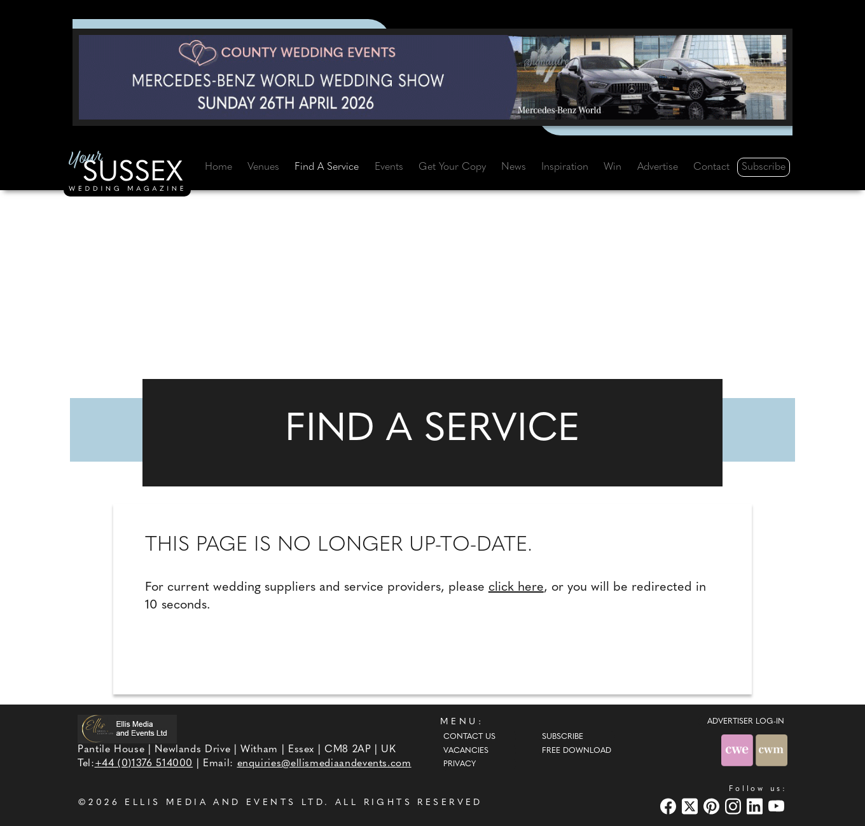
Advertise (657, 167)
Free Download (576, 751)
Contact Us (469, 737)
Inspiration (564, 167)
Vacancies (465, 751)
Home (218, 167)
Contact (711, 167)
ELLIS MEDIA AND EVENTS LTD (224, 803)
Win (612, 167)
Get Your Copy (452, 167)
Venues (263, 167)
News (513, 167)
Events (389, 167)
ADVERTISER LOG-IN (745, 722)
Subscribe (763, 167)
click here (516, 587)
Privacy (459, 764)
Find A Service (326, 167)
